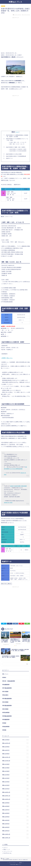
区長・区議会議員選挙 (9, 681)
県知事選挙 (6, 712)
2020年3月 (16, 823)
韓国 (5, 730)
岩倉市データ (9, 158)
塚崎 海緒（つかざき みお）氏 (17, 144)
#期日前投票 (24, 486)
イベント (6, 674)
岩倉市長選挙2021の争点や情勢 (14, 154)
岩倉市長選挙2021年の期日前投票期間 (18, 150)
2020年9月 (16, 802)
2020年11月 (16, 795)
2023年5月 (16, 739)
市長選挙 (3, 6)
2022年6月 (16, 753)
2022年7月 (16, 750)
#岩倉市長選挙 (17, 486)
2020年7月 (16, 809)
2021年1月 (16, 788)
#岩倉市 (12, 486)
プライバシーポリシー (13, 862)
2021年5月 (16, 774)
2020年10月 (16, 799)
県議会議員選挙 (8, 716)
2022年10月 (16, 743)
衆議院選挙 (6, 719)
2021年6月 (16, 771)
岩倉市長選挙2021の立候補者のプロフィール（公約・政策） (17, 139)
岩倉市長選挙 (4, 583)
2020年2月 (16, 827)
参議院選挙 (6, 684)
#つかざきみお (12, 468)
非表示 (17, 132)
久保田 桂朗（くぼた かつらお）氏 (18, 142)
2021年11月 (16, 757)
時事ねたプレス (15, 2)
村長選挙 (6, 702)
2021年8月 (16, 767)
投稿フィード (6, 849)
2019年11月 (16, 837)
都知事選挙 (6, 726)
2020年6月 (16, 813)
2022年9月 (16, 746)
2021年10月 (16, 760)
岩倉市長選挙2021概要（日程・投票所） (16, 147)
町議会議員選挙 (8, 705)
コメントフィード (7, 851)
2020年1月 (16, 830)
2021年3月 (16, 781)
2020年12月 (16, 792)
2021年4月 (16, 778)
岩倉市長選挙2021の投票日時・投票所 (18, 149)
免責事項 (20, 862)
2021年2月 (16, 785)
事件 (5, 677)
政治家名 (6, 695)
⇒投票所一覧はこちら (7, 358)
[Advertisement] (15, 34)
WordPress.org (7, 853)
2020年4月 (16, 820)
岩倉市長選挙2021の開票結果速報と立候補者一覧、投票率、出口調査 (17, 135)
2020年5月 (16, 816)
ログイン (5, 847)
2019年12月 (16, 834)
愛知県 (10, 583)
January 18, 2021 (8, 502)
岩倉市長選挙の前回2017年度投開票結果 (16, 156)
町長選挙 (6, 709)
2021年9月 (16, 764)
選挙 (5, 723)
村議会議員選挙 (8, 698)
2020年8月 (16, 806)
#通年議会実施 (19, 468)
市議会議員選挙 (8, 688)
